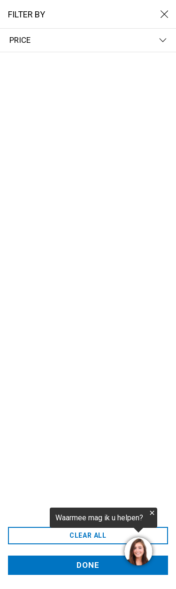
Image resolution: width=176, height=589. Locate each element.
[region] (78, 538)
